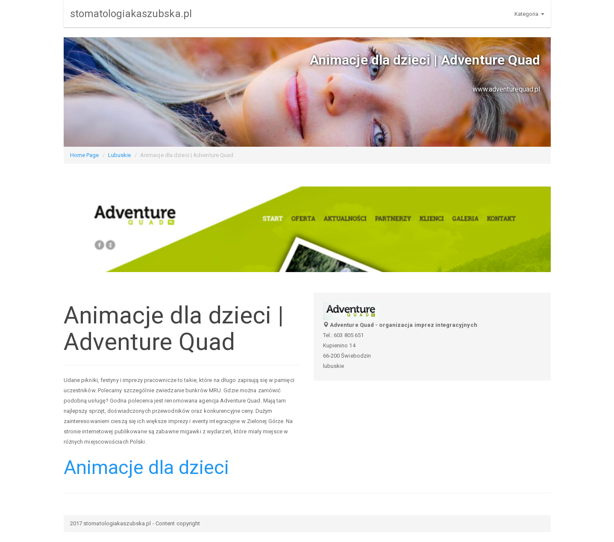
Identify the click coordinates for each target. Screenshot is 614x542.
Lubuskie (119, 155)
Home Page (84, 155)
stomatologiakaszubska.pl (131, 14)
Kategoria (529, 14)
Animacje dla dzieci (146, 467)
